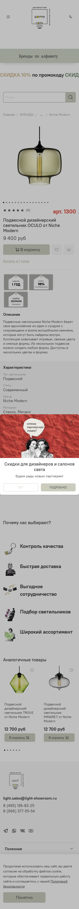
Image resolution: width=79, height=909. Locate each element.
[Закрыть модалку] (72, 421)
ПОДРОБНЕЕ (58, 487)
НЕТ (21, 487)
